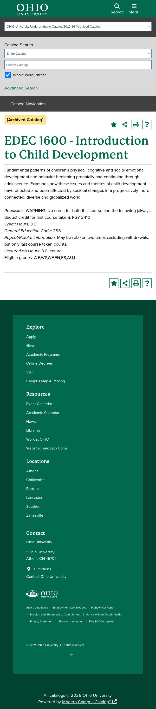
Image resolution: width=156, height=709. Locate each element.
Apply (31, 336)
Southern (34, 506)
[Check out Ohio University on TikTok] (64, 657)
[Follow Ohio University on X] (57, 657)
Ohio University (48, 645)
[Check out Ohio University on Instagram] (35, 657)
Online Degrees (39, 363)
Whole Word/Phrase (30, 74)
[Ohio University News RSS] (71, 657)
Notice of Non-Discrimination (104, 614)
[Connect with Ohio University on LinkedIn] (42, 657)
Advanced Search (21, 88)
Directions (42, 569)
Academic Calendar (42, 412)
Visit (30, 372)
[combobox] (78, 26)
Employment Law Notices (69, 607)
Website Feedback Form (46, 448)
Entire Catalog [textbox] (16, 53)
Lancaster (34, 497)
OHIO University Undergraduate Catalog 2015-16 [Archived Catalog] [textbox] (54, 26)
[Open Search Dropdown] (117, 11)
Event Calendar (39, 403)
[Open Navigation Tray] (134, 11)
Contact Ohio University (46, 576)
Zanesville (34, 515)
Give (30, 345)
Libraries (33, 430)
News (31, 421)
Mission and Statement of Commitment (55, 614)
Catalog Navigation (28, 104)
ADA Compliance (37, 607)
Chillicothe (35, 479)
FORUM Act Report (103, 607)
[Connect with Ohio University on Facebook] (28, 657)
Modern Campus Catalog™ (86, 702)
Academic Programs (43, 354)
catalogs (57, 695)
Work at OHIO (37, 439)
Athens (32, 470)
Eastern (32, 488)
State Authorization (71, 621)
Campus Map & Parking (45, 381)
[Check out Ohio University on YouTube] (50, 657)
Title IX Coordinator (101, 621)
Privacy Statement (41, 621)
